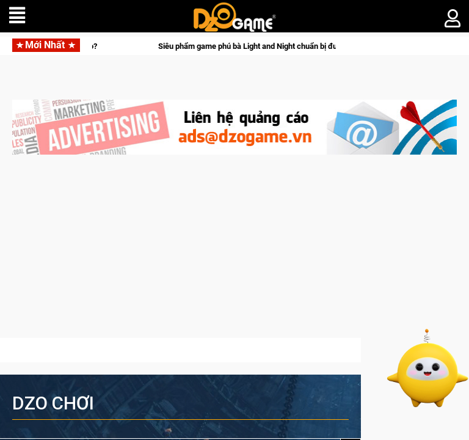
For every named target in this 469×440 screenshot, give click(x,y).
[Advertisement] (234, 252)
